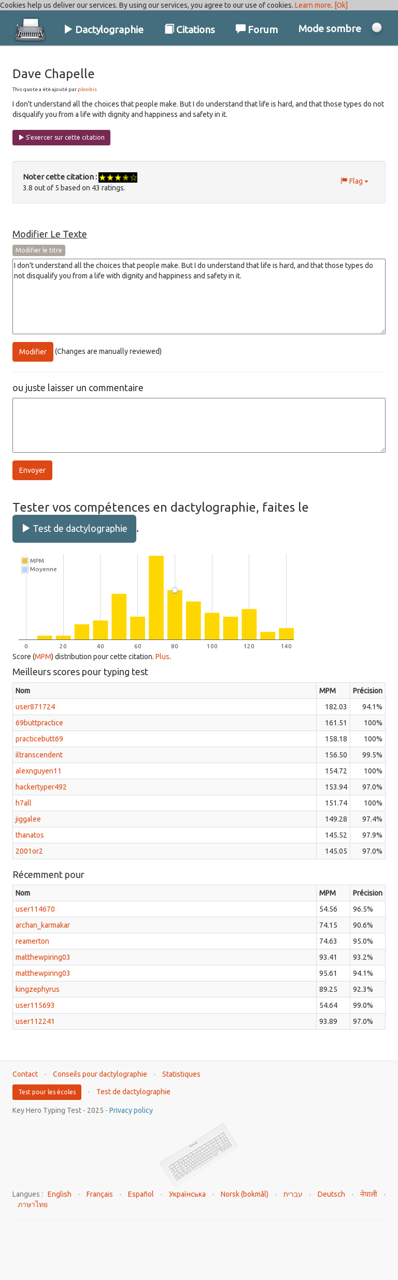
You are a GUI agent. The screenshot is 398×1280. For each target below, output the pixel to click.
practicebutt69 (39, 739)
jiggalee (28, 819)
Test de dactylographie (74, 528)
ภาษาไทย (33, 1204)
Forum (257, 29)
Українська (187, 1194)
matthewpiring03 (43, 957)
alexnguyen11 (39, 771)
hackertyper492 (41, 787)
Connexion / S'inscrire (329, 61)
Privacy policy (131, 1110)
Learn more (313, 5)
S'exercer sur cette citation (61, 137)
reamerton (32, 941)
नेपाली (368, 1194)
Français (100, 1194)
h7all (24, 803)
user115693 (35, 1005)
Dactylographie (103, 29)
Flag (354, 181)
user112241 (35, 1021)
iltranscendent (39, 755)
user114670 (35, 909)
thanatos (30, 835)
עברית (293, 1194)
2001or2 (29, 851)
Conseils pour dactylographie (100, 1074)
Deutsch (331, 1194)
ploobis (87, 89)
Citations (189, 29)
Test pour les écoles (47, 1092)
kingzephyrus (38, 989)
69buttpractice (39, 723)
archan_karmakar (43, 925)
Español (141, 1194)
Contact (25, 1074)
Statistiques (181, 1074)
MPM (43, 656)
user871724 (35, 707)
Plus (162, 656)
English (60, 1194)
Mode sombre (329, 28)
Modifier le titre (39, 250)
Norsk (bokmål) (244, 1194)
